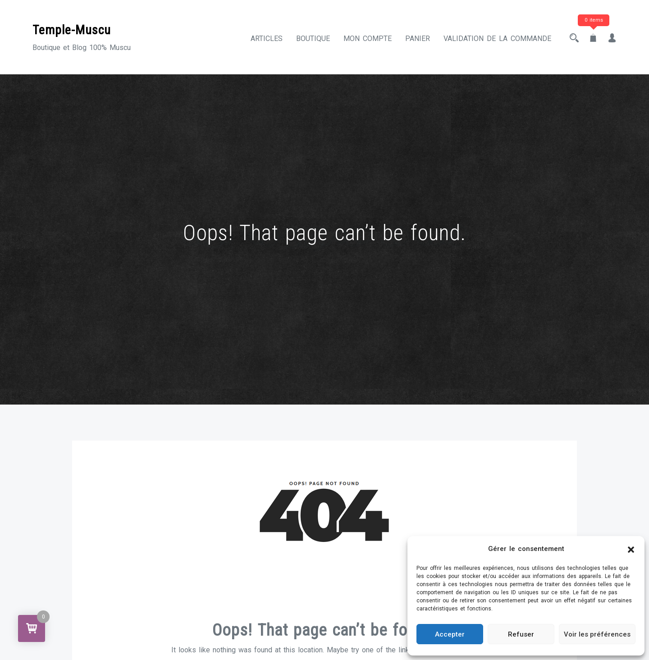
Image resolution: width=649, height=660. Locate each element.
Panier (417, 38)
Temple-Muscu (71, 30)
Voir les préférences (597, 634)
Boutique (313, 38)
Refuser (521, 634)
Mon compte (367, 38)
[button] (630, 549)
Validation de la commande (497, 38)
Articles (267, 38)
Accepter (450, 634)
